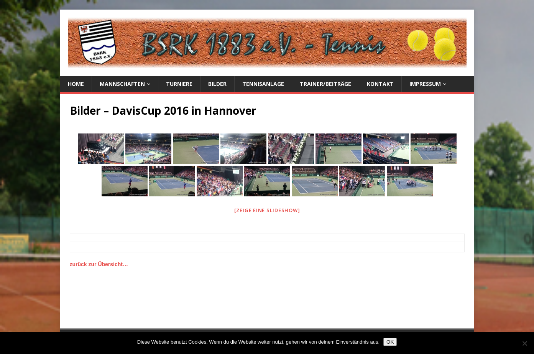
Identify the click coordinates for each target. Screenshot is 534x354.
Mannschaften (122, 83)
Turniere (179, 83)
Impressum (425, 83)
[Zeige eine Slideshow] (267, 210)
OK (390, 342)
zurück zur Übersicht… (99, 264)
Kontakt (380, 83)
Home (76, 83)
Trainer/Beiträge (325, 83)
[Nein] (524, 343)
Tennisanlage (263, 83)
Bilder (217, 83)
